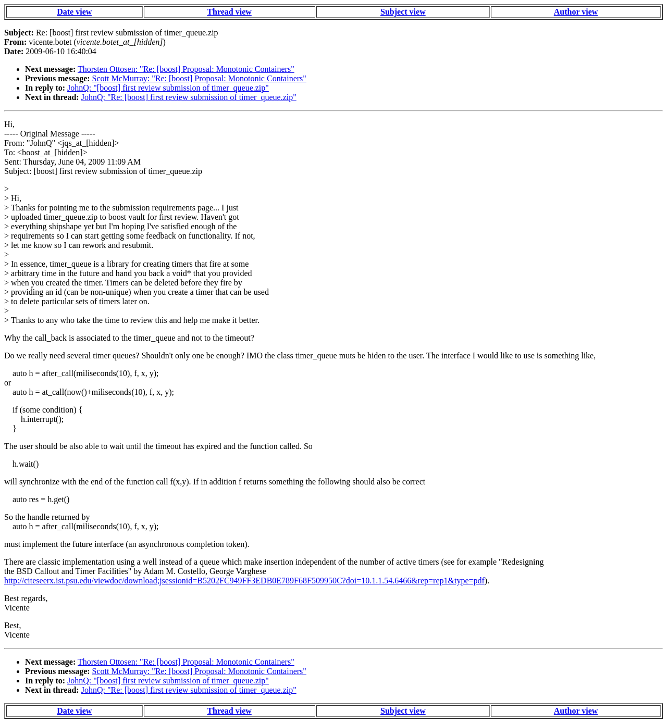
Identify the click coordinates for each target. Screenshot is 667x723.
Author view (576, 11)
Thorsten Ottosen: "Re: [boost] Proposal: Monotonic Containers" (186, 69)
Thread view (229, 11)
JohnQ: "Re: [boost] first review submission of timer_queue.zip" (189, 97)
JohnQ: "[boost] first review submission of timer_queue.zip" (168, 87)
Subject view (403, 11)
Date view (74, 11)
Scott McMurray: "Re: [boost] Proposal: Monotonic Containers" (199, 78)
